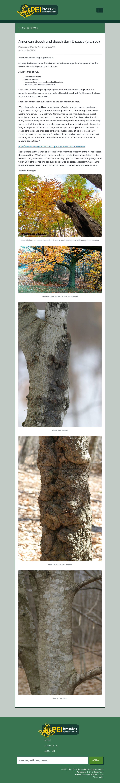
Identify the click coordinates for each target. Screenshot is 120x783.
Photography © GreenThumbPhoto (90, 772)
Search (96, 760)
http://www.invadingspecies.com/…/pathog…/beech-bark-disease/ (51, 146)
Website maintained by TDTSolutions (89, 775)
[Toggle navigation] (99, 10)
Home (47, 740)
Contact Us (51, 745)
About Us (49, 751)
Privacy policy (98, 777)
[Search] (52, 760)
